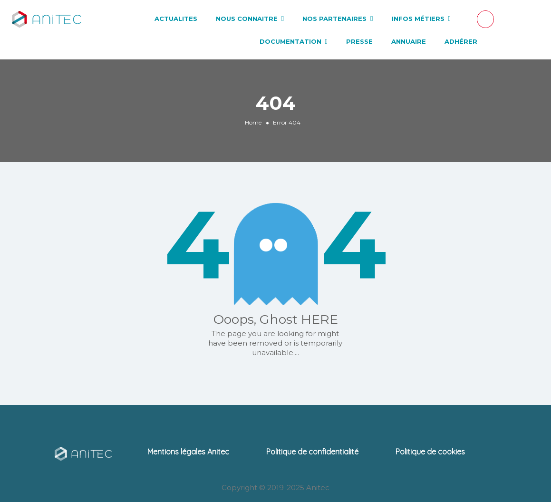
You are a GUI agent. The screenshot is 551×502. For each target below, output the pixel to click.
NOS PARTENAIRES (334, 18)
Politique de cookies (430, 451)
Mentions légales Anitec (188, 451)
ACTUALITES (176, 18)
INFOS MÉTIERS (418, 18)
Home (253, 122)
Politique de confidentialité (312, 451)
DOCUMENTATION (290, 41)
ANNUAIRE (408, 41)
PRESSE (359, 41)
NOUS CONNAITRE (247, 18)
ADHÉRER (461, 41)
